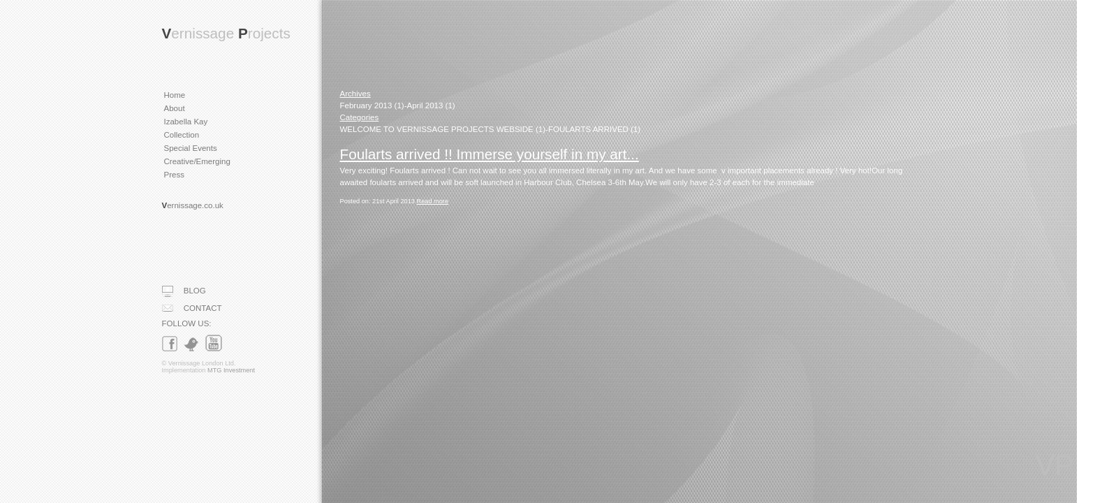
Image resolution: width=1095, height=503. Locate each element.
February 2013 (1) (372, 105)
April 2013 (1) (431, 105)
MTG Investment (231, 370)
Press (174, 174)
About (174, 108)
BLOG (184, 291)
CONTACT (192, 308)
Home (175, 95)
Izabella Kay (186, 121)
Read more (433, 201)
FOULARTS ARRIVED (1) (594, 129)
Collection (182, 135)
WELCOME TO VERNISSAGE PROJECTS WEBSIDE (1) (443, 129)
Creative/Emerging (197, 161)
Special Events (190, 148)
